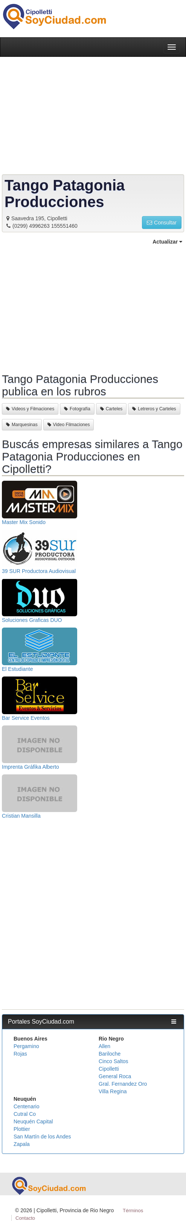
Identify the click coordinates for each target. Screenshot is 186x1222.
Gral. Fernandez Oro (123, 1084)
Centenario (27, 1106)
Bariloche (109, 1054)
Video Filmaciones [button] (68, 424)
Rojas (20, 1054)
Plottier (22, 1129)
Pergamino (26, 1046)
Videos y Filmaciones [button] (30, 408)
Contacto (25, 1218)
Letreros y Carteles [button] (154, 408)
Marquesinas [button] (22, 424)
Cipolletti (109, 1069)
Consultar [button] (162, 222)
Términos (133, 1210)
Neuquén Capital (33, 1121)
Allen (104, 1046)
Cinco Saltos (113, 1061)
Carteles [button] (111, 408)
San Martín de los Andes (42, 1137)
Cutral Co (25, 1114)
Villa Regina (113, 1091)
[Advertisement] (93, 307)
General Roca (115, 1076)
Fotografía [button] (77, 408)
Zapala (22, 1144)
